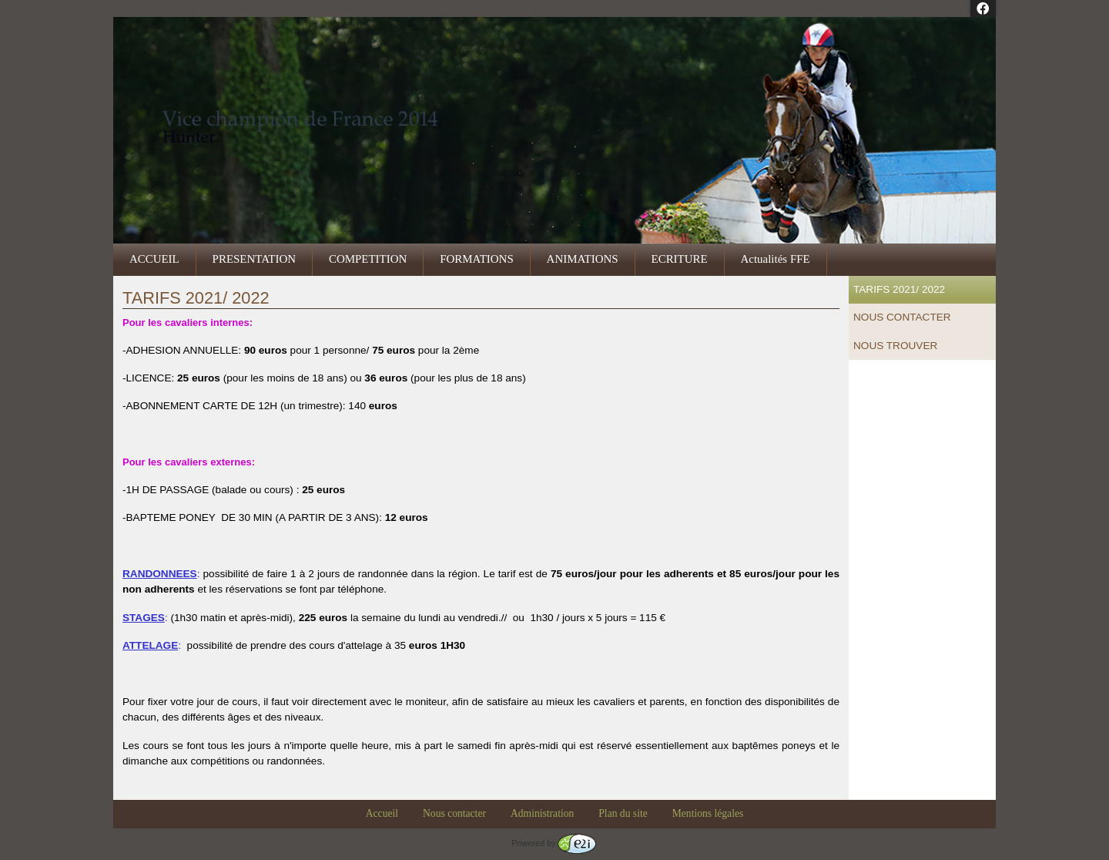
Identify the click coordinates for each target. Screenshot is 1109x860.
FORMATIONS (477, 259)
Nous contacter (454, 813)
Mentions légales (708, 813)
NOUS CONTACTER (902, 317)
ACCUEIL (154, 259)
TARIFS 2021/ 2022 (899, 289)
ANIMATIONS (582, 259)
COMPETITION (368, 259)
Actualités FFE (775, 259)
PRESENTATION (254, 259)
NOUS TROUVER (895, 345)
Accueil (382, 813)
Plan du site (622, 813)
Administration (542, 813)
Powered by (553, 843)
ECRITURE (680, 259)
